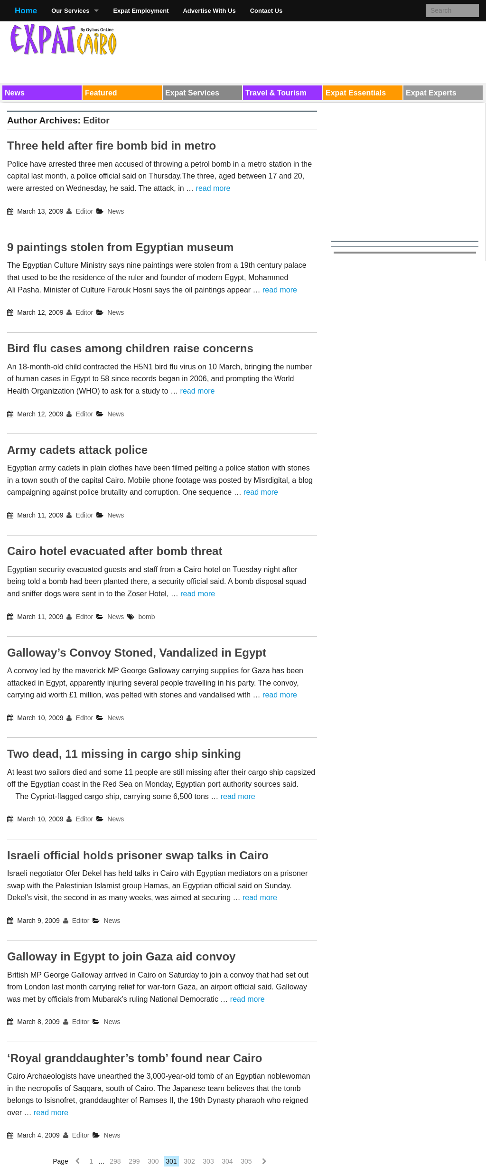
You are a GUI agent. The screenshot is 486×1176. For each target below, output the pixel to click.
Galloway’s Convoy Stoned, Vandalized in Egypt (136, 652)
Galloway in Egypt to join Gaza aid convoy (121, 956)
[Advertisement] (306, 50)
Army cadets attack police (77, 449)
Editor (96, 120)
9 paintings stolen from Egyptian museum (120, 247)
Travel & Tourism (276, 93)
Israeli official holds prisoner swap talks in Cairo (138, 855)
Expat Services (192, 93)
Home (26, 10)
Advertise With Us (209, 10)
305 (246, 1161)
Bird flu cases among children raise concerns (130, 348)
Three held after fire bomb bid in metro (111, 145)
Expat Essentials (356, 93)
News (15, 93)
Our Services (70, 10)
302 (189, 1161)
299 (134, 1161)
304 (227, 1161)
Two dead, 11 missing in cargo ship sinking (124, 753)
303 (208, 1161)
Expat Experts (431, 93)
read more (213, 188)
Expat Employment (140, 10)
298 (115, 1161)
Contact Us (266, 10)
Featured (101, 93)
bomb (147, 617)
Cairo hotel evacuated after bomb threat (114, 551)
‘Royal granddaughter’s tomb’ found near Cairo (134, 1058)
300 (153, 1161)
